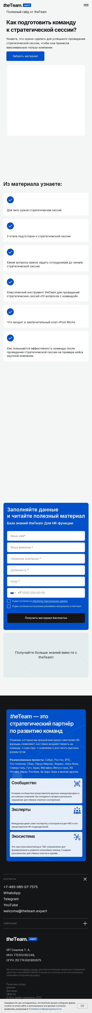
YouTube (10, 905)
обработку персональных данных (50, 601)
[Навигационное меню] (86, 5)
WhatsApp (12, 893)
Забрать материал (25, 56)
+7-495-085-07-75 (18, 887)
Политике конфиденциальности (45, 1009)
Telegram (11, 899)
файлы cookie (30, 969)
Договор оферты (11, 992)
